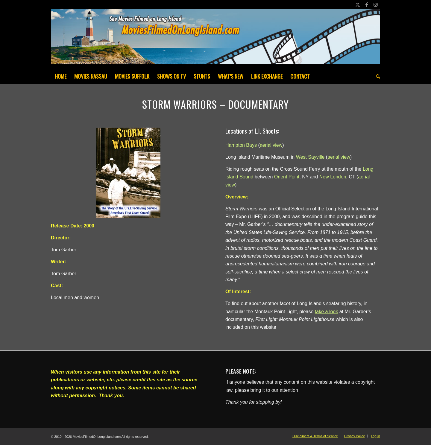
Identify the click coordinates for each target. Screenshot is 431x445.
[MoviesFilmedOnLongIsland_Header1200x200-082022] (215, 39)
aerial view (271, 145)
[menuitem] (60, 76)
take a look (326, 311)
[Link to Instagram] (375, 4)
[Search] (376, 76)
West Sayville (310, 157)
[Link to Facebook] (366, 4)
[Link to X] (357, 4)
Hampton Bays (241, 145)
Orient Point (286, 176)
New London (332, 176)
